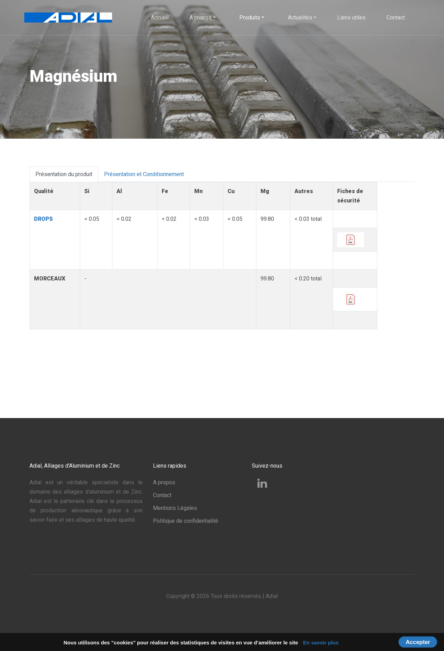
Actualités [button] (300, 17)
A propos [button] (200, 17)
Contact (395, 17)
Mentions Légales (175, 508)
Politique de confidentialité (185, 521)
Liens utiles (351, 17)
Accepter (417, 642)
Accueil (160, 17)
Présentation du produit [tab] (63, 174)
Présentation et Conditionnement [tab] (144, 174)
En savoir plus (321, 642)
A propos (164, 482)
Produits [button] (249, 17)
